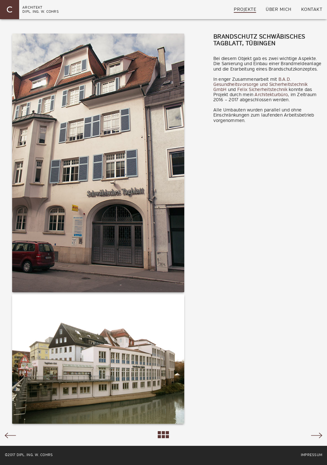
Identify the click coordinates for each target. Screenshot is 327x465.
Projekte (245, 9)
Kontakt (312, 9)
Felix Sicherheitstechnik (262, 89)
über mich (279, 9)
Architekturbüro (271, 94)
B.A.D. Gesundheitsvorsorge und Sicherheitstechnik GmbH (260, 84)
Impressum (311, 455)
